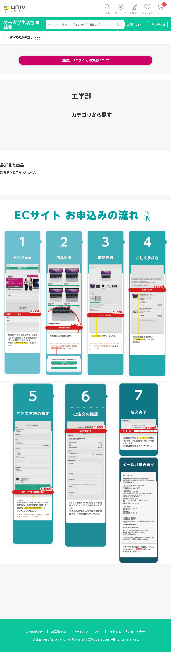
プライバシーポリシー (87, 631)
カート (162, 8)
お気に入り (147, 13)
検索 (107, 13)
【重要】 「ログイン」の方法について (85, 60)
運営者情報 (59, 631)
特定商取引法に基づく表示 (127, 631)
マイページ (120, 13)
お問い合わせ (157, 24)
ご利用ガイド (134, 24)
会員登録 (134, 13)
